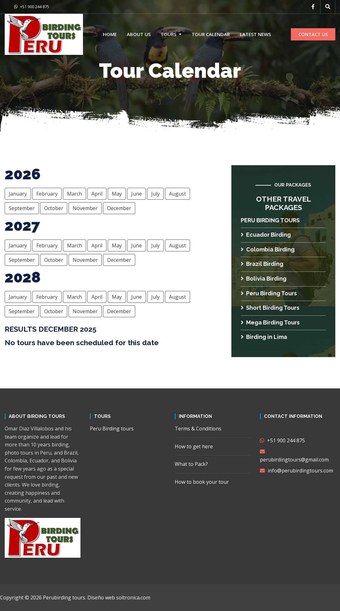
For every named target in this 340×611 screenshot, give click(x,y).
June (136, 193)
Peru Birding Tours (269, 293)
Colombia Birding (268, 249)
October (53, 208)
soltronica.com (133, 597)
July (155, 193)
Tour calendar (211, 34)
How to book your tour (202, 481)
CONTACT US (313, 34)
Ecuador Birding (266, 234)
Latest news (255, 34)
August (177, 193)
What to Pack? (191, 464)
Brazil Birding (262, 264)
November (85, 208)
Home (110, 34)
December (119, 208)
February (47, 193)
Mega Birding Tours (270, 322)
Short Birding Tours (270, 307)
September (22, 208)
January (18, 193)
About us (139, 34)
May (117, 193)
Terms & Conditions (198, 428)
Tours (168, 34)
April (96, 193)
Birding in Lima (264, 337)
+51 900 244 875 (31, 6)
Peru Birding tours (270, 220)
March (74, 193)
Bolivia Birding (263, 278)
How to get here (194, 446)
